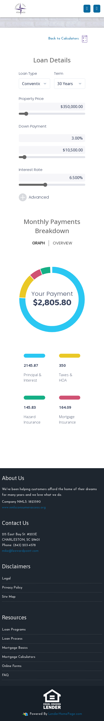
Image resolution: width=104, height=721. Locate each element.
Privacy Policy (12, 587)
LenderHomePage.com (65, 714)
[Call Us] (86, 9)
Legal (6, 578)
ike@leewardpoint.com (22, 551)
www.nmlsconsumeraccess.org (24, 507)
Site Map (9, 596)
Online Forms (11, 666)
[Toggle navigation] (96, 9)
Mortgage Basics (15, 647)
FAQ (5, 675)
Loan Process (12, 638)
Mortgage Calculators (18, 657)
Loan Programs (14, 629)
